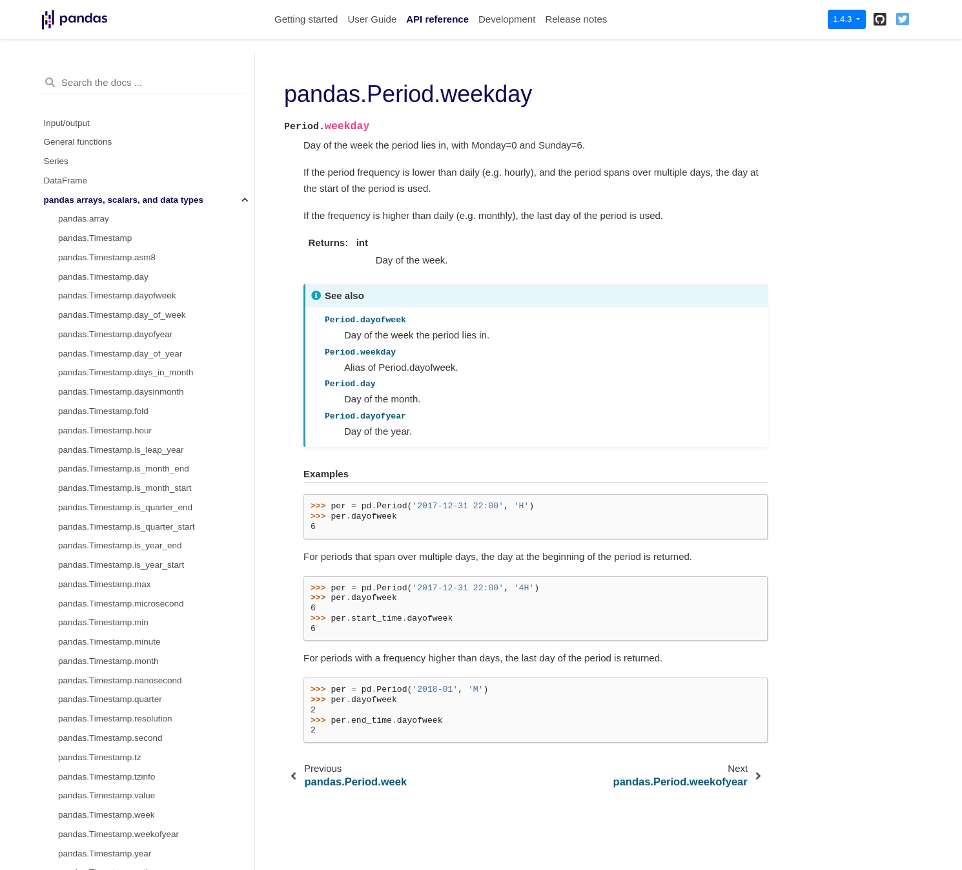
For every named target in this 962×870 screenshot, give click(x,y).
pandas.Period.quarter (101, 69)
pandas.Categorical (95, 838)
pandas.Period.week (97, 145)
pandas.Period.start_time (106, 126)
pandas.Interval (88, 338)
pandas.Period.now (95, 242)
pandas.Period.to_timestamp (113, 280)
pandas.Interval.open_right (109, 511)
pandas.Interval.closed (101, 357)
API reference (437, 19)
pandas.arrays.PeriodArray (110, 299)
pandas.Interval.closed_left (110, 376)
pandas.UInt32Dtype (98, 742)
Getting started (306, 19)
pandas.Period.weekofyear (109, 184)
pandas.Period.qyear (98, 88)
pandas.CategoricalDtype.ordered (123, 818)
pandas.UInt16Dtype (98, 722)
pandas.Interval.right (97, 549)
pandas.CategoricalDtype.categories (128, 799)
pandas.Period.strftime (101, 261)
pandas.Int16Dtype (94, 645)
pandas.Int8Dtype (92, 626)
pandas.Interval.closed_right (112, 395)
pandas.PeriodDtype (97, 319)
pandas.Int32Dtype (94, 665)
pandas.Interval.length (101, 453)
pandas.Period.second (101, 107)
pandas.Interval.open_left (107, 492)
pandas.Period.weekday (107, 165)
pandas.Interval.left (95, 434)
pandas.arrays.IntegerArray (111, 607)
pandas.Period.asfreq (99, 222)
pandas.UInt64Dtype (98, 760)
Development (506, 19)
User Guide (371, 19)
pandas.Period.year (96, 203)
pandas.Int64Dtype (94, 684)
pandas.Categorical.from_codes (119, 857)
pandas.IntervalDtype (99, 588)
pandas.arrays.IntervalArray (111, 569)
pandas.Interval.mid (96, 472)
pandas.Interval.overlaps (105, 530)
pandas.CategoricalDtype (107, 780)
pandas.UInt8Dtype (95, 703)
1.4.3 (843, 19)
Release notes (576, 19)
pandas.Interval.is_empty (106, 415)
